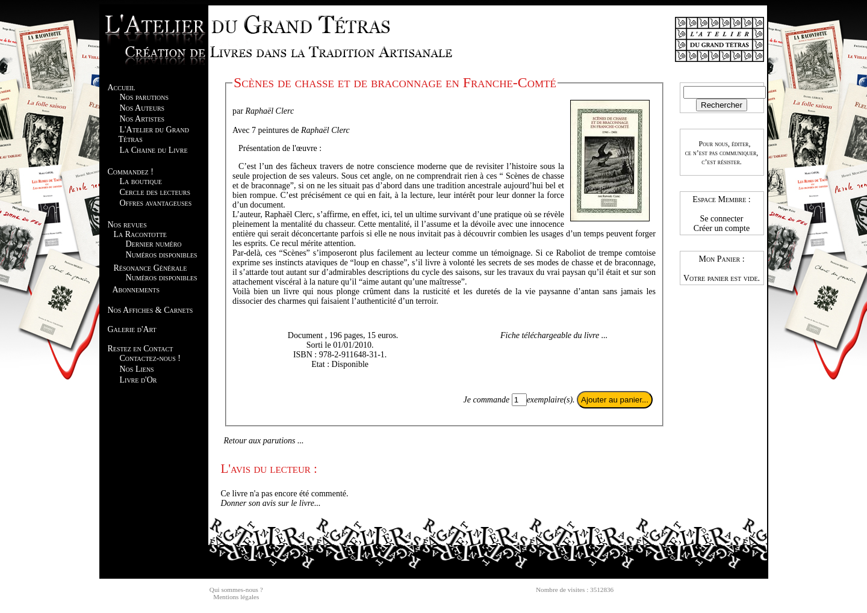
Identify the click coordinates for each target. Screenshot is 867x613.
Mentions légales (236, 596)
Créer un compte (722, 228)
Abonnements (136, 289)
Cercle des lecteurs (155, 192)
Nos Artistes (142, 118)
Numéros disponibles (161, 254)
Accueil (121, 87)
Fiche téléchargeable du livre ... (554, 335)
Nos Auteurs (142, 107)
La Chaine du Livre (154, 150)
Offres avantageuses (156, 203)
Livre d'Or (138, 379)
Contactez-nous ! (150, 358)
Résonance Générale (150, 268)
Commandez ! (131, 171)
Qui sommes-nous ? (236, 589)
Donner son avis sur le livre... (271, 503)
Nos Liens (137, 369)
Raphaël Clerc (269, 111)
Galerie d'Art (132, 329)
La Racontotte (140, 234)
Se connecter (722, 218)
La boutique (141, 181)
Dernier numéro (154, 243)
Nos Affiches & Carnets (150, 310)
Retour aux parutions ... (264, 440)
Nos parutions (144, 97)
